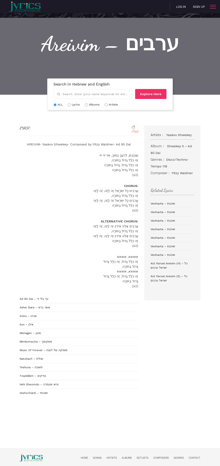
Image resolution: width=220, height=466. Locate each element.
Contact (194, 457)
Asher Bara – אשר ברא (35, 307)
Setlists (142, 457)
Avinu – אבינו (28, 316)
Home (84, 457)
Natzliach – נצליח (31, 358)
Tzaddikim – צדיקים (33, 375)
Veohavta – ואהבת (163, 203)
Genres (179, 457)
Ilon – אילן (26, 324)
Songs (97, 457)
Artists (111, 457)
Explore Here (150, 94)
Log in (181, 7)
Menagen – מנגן (30, 333)
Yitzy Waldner (182, 173)
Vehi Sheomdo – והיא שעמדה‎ (39, 384)
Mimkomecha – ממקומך (36, 341)
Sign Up (199, 7)
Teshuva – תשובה (31, 367)
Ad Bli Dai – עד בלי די (34, 298)
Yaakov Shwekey (179, 135)
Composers (161, 457)
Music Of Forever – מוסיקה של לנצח (44, 350)
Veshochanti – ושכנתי (34, 393)
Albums (127, 457)
